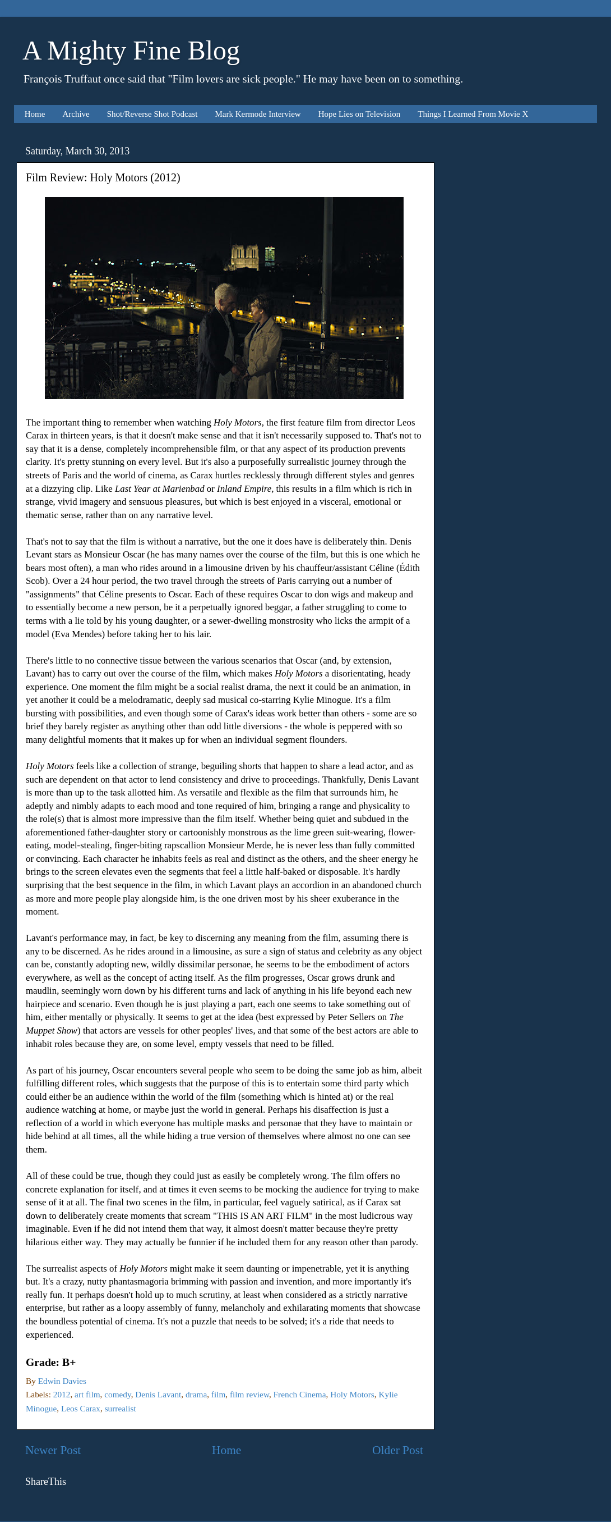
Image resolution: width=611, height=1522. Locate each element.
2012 (62, 1394)
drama (196, 1394)
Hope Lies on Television (359, 113)
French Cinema (300, 1394)
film (218, 1394)
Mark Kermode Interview (257, 113)
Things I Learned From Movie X (473, 113)
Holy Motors (352, 1394)
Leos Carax (80, 1408)
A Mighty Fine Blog (131, 50)
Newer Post (53, 1450)
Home (35, 113)
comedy (117, 1394)
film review (249, 1394)
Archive (75, 113)
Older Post (397, 1450)
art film (87, 1394)
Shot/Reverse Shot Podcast (152, 113)
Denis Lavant (158, 1394)
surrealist (120, 1408)
